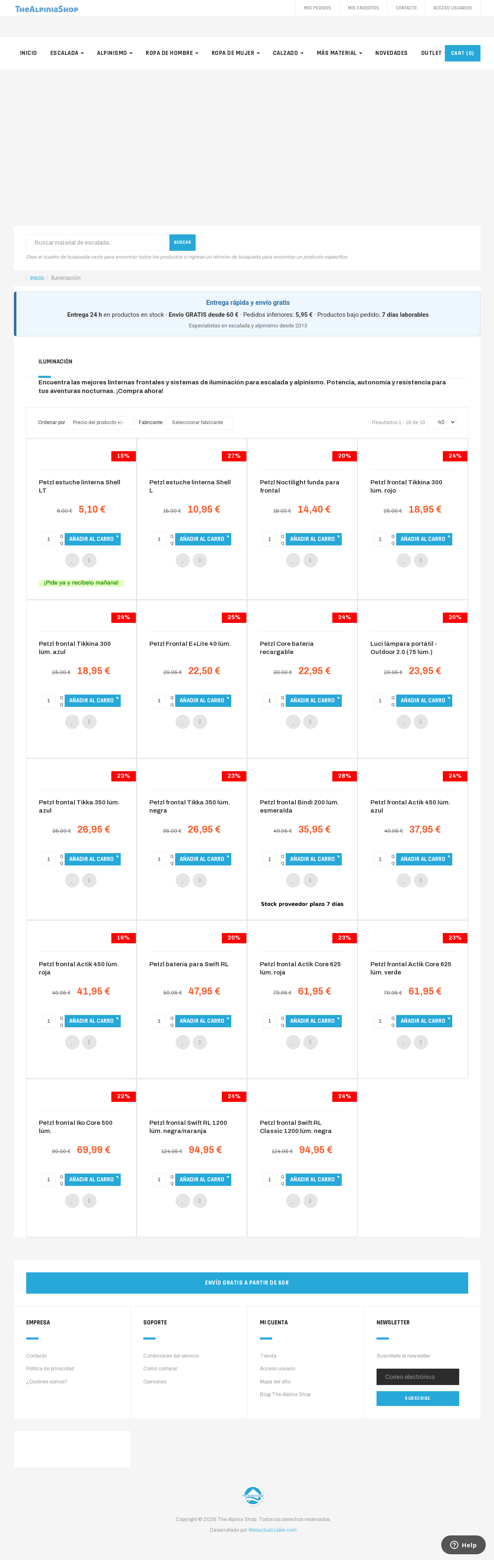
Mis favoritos (363, 8)
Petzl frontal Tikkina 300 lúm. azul (75, 647)
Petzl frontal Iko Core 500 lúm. (76, 1126)
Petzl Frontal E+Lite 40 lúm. (190, 643)
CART (462, 53)
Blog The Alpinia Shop (285, 1394)
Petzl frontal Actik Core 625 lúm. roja (300, 968)
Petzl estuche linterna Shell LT (79, 486)
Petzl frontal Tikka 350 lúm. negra (189, 806)
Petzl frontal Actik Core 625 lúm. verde (410, 968)
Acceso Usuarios (452, 8)
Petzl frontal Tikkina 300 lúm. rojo (406, 486)
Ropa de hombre (172, 53)
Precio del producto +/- (98, 422)
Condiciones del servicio (171, 1356)
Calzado (288, 53)
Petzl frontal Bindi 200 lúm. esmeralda (299, 806)
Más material (340, 53)
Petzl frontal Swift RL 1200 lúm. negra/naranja (188, 1126)
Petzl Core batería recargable (287, 647)
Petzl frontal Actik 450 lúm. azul (410, 806)
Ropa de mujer (236, 53)
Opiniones (154, 1382)
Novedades (391, 53)
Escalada (67, 53)
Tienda (268, 1356)
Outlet (434, 53)
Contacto (406, 8)
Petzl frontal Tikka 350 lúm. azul (79, 806)
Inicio (28, 53)
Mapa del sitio (275, 1382)
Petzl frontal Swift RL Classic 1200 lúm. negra (296, 1126)
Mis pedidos (317, 8)
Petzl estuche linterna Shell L (190, 486)
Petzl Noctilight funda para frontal (300, 486)
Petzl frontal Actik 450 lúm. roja (79, 968)
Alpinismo (115, 53)
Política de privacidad (50, 1369)
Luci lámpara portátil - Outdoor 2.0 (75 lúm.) (403, 647)
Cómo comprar (160, 1369)
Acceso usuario (277, 1369)
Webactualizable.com (272, 1530)
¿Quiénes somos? (47, 1382)
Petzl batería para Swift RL (189, 964)
